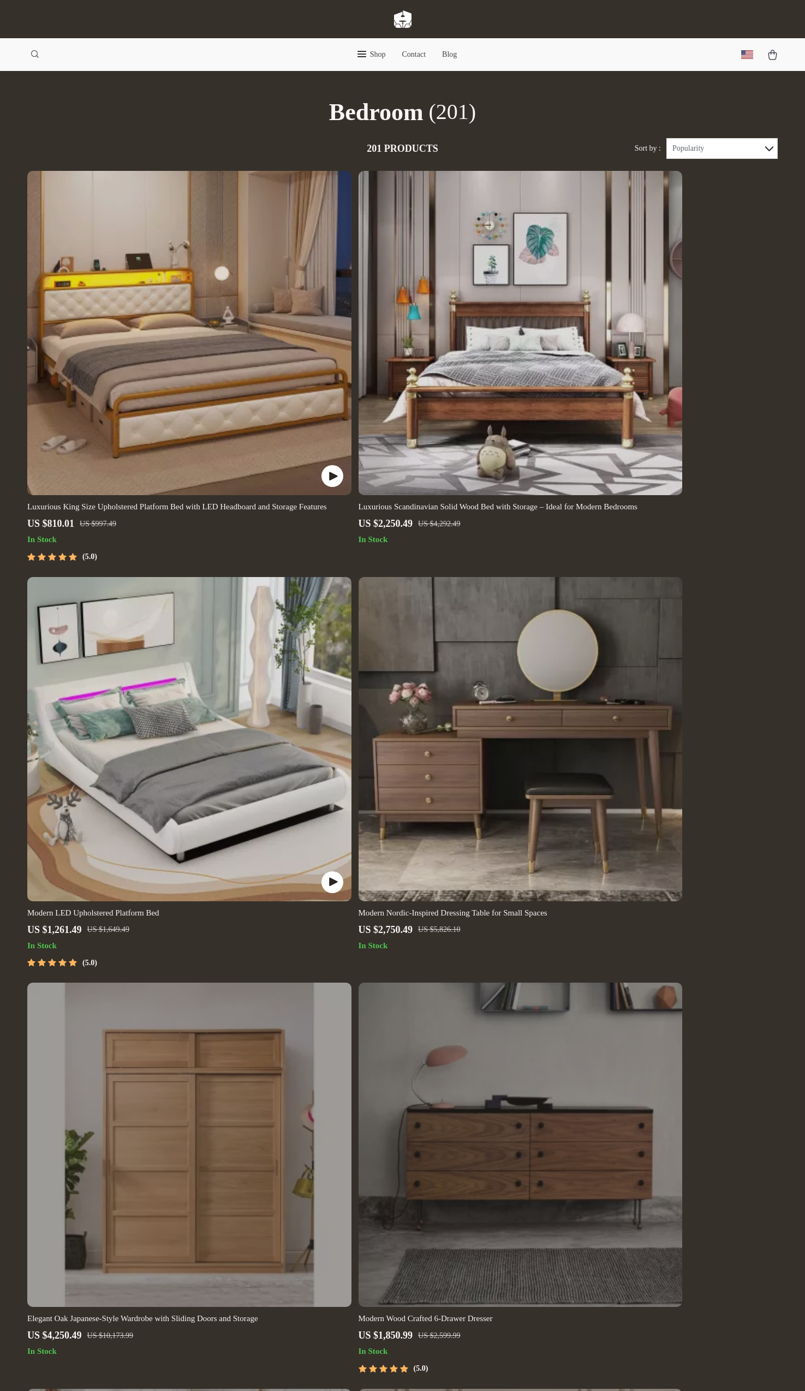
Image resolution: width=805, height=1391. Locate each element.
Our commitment (616, 1172)
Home (477, 1109)
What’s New (488, 1146)
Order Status (381, 1200)
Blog (449, 54)
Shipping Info (384, 1128)
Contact (414, 54)
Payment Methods (390, 1182)
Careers (266, 1164)
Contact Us (379, 1109)
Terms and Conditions (504, 1200)
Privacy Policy (492, 1182)
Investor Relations (284, 1236)
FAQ (368, 1146)
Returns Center (386, 1164)
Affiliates (269, 1218)
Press (262, 1182)
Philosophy (272, 1290)
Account (481, 1164)
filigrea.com (607, 1109)
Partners (267, 1254)
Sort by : (648, 148)
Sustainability (276, 1272)
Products (482, 1128)
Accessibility (387, 1369)
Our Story (270, 1109)
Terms (331, 1369)
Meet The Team (279, 1146)
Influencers (272, 1200)
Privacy (352, 1369)
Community (273, 1308)
